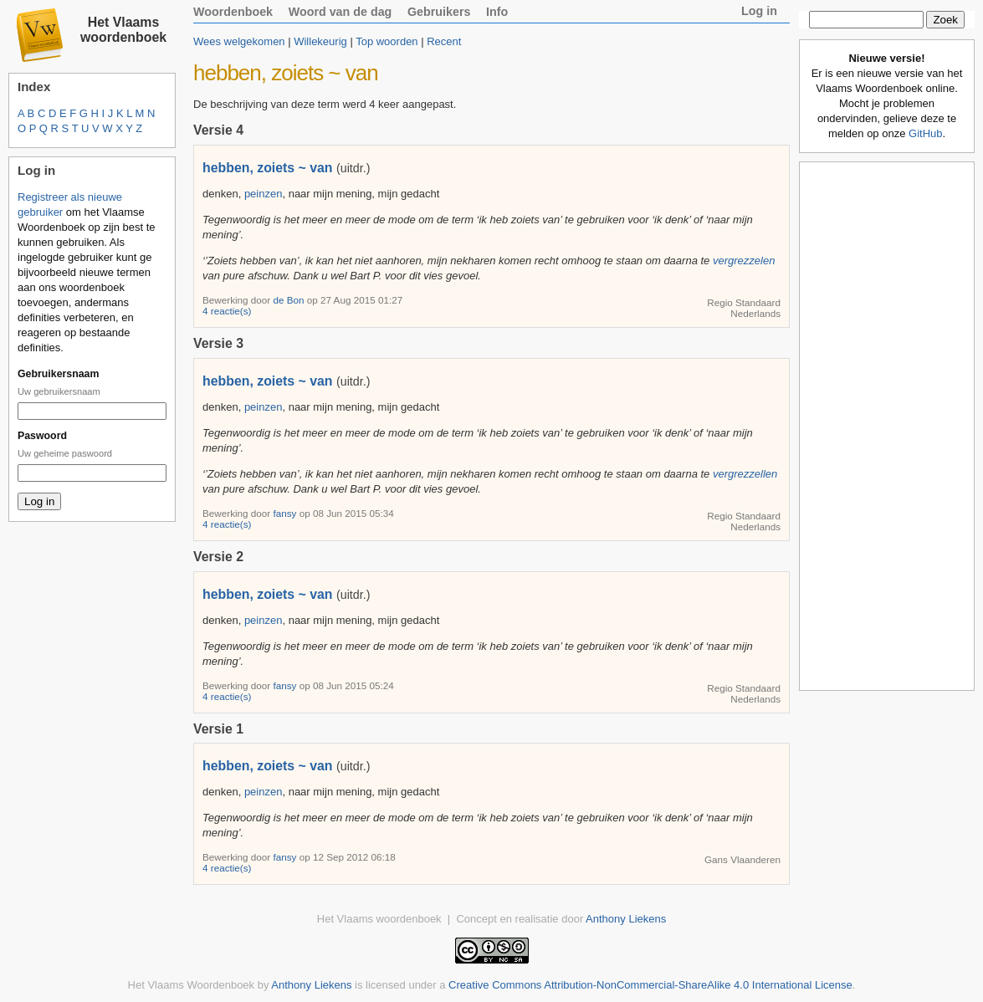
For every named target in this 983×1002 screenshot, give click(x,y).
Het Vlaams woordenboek (123, 29)
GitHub (925, 133)
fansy (286, 513)
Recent (444, 41)
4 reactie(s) (226, 310)
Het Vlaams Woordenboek (191, 985)
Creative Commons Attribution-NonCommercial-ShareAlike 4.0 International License (650, 985)
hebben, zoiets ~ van (267, 168)
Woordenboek (233, 11)
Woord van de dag (340, 11)
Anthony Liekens (626, 919)
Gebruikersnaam (58, 374)
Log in (759, 11)
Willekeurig (320, 41)
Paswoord (42, 436)
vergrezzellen (745, 474)
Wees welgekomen (239, 41)
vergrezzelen (744, 260)
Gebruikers (439, 11)
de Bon (289, 299)
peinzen (263, 193)
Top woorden (386, 41)
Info (497, 11)
